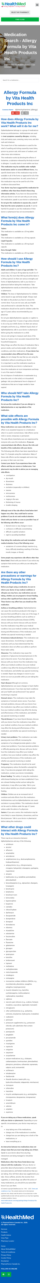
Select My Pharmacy (20, 12)
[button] (37, 5)
